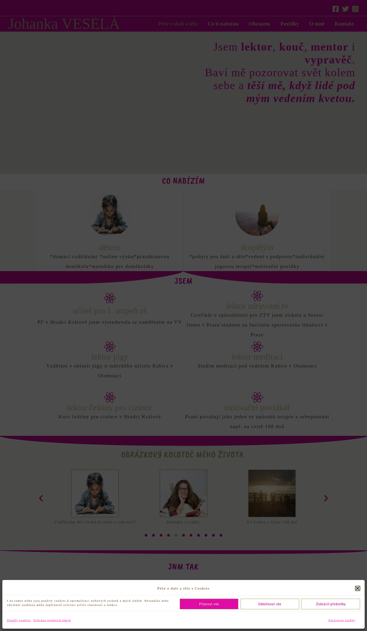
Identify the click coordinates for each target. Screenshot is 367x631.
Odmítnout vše (269, 604)
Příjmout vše (209, 604)
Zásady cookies (19, 620)
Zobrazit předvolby (331, 604)
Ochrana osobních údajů (52, 620)
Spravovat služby (341, 620)
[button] (357, 588)
